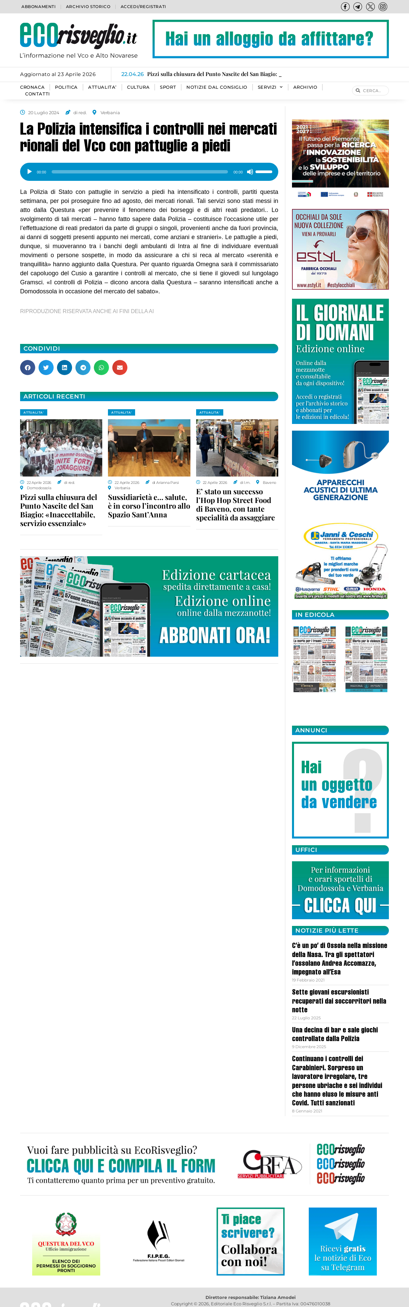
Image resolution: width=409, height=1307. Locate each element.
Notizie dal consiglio (216, 87)
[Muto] (250, 171)
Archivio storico (88, 6)
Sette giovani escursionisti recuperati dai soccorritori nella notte (339, 1001)
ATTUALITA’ (102, 87)
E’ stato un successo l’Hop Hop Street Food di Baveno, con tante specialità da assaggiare (235, 504)
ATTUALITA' (33, 412)
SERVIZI (270, 87)
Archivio (305, 87)
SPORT (168, 87)
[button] (27, 367)
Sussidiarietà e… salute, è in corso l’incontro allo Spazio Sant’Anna (149, 505)
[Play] (29, 171)
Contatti (37, 93)
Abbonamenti (38, 6)
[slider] (140, 171)
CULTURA (138, 87)
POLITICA (66, 87)
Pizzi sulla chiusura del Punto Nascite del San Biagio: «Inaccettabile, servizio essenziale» (58, 510)
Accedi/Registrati (143, 6)
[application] (149, 169)
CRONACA (32, 87)
